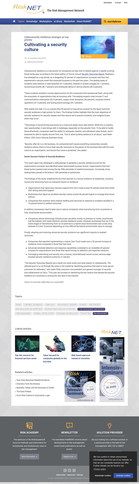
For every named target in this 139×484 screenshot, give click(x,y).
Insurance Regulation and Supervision (60, 309)
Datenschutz (60, 475)
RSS (125, 3)
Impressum (71, 475)
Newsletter (108, 3)
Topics (21, 21)
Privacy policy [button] (100, 469)
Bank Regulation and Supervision (29, 309)
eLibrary (58, 21)
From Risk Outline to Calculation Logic (32, 395)
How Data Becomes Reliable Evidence (32, 380)
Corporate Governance (33, 305)
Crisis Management (23, 313)
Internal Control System (44, 313)
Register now (68, 457)
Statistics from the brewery (27, 384)
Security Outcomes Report (93, 74)
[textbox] (114, 21)
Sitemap (80, 475)
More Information (28, 457)
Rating (18, 305)
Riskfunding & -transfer (67, 305)
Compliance (50, 305)
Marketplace (45, 21)
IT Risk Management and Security (91, 309)
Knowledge (31, 21)
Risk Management (100, 313)
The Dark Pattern (23, 391)
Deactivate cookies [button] (103, 476)
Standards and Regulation (67, 313)
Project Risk (86, 313)
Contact (118, 3)
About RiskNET (84, 21)
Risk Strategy (95, 305)
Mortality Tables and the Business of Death (34, 388)
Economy (83, 305)
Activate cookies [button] (123, 476)
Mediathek (69, 21)
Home (14, 21)
